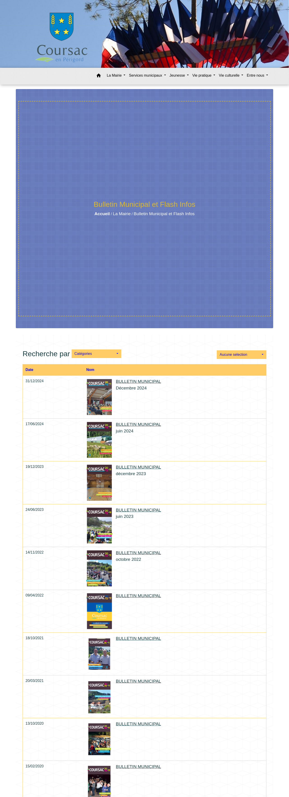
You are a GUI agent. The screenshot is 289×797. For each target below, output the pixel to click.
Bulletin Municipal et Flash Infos (164, 213)
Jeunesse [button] (178, 75)
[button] (98, 76)
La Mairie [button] (115, 75)
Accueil (102, 213)
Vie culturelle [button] (229, 75)
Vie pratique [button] (202, 75)
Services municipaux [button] (146, 75)
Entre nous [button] (256, 75)
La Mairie (122, 213)
